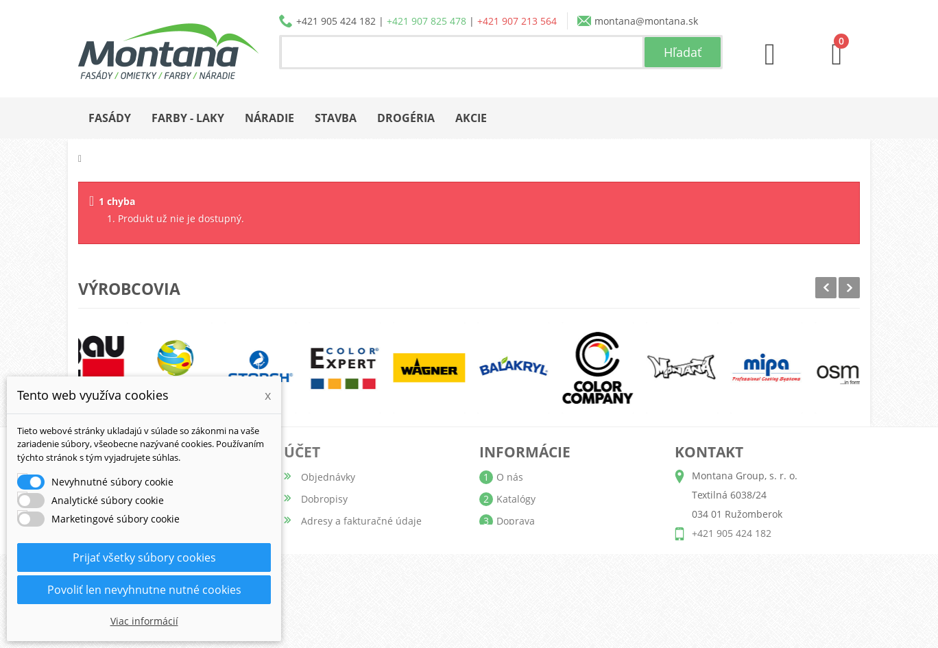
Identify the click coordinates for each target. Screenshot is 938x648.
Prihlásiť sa (326, 608)
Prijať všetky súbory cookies (144, 557)
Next (849, 287)
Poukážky (322, 564)
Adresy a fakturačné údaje (361, 520)
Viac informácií (144, 620)
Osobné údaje (333, 542)
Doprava (515, 520)
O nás (509, 476)
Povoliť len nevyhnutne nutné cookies (144, 589)
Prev (826, 287)
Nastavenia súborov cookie (362, 586)
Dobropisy (324, 498)
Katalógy (516, 498)
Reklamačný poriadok (545, 564)
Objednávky (328, 476)
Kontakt (513, 586)
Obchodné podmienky (547, 542)
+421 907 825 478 (426, 20)
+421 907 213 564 (517, 20)
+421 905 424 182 (336, 20)
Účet (302, 451)
